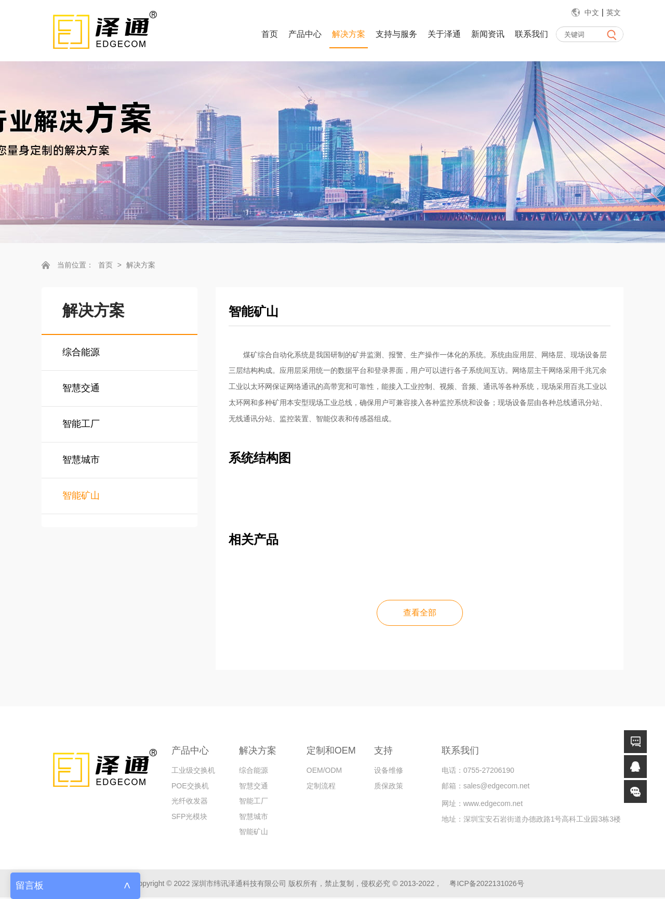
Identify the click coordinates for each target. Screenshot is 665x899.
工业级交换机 (193, 772)
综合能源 (81, 352)
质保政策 (388, 787)
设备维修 (388, 772)
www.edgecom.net (493, 805)
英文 (613, 12)
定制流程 (321, 787)
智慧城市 (81, 459)
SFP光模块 (189, 817)
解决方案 (348, 34)
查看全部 (419, 613)
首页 (269, 34)
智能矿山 (81, 495)
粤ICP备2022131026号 (486, 884)
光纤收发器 (189, 802)
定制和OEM (331, 751)
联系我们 (531, 34)
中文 (591, 12)
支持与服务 (396, 34)
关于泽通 (444, 34)
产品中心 (305, 34)
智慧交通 (81, 388)
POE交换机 (190, 787)
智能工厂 (81, 424)
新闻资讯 (487, 34)
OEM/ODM (324, 772)
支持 (383, 751)
